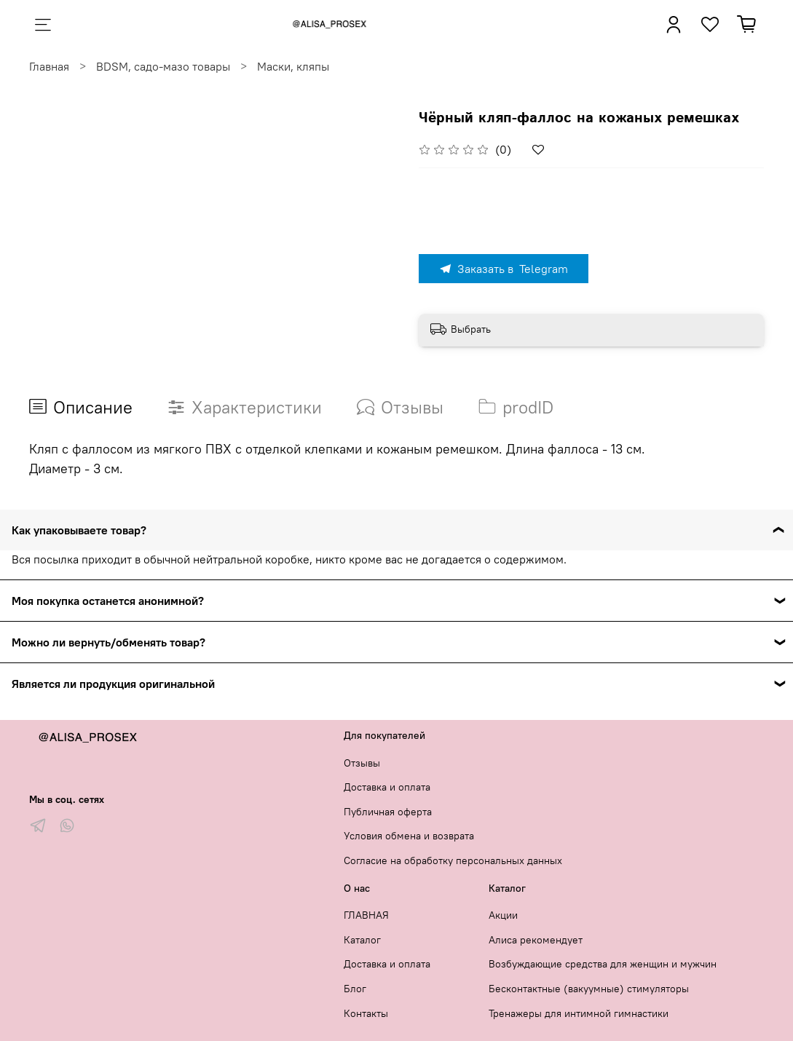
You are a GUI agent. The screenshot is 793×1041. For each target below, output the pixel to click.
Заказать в (503, 268)
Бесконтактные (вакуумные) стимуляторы (589, 988)
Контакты (366, 1013)
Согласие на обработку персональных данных (453, 860)
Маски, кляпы (293, 66)
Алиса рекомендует (536, 939)
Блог (355, 988)
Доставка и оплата (387, 786)
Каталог (362, 939)
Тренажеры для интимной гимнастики (578, 1013)
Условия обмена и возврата (409, 835)
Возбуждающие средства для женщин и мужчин (603, 963)
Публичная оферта (388, 811)
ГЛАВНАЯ (366, 915)
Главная (49, 66)
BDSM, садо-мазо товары (163, 66)
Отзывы (362, 762)
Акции (503, 915)
